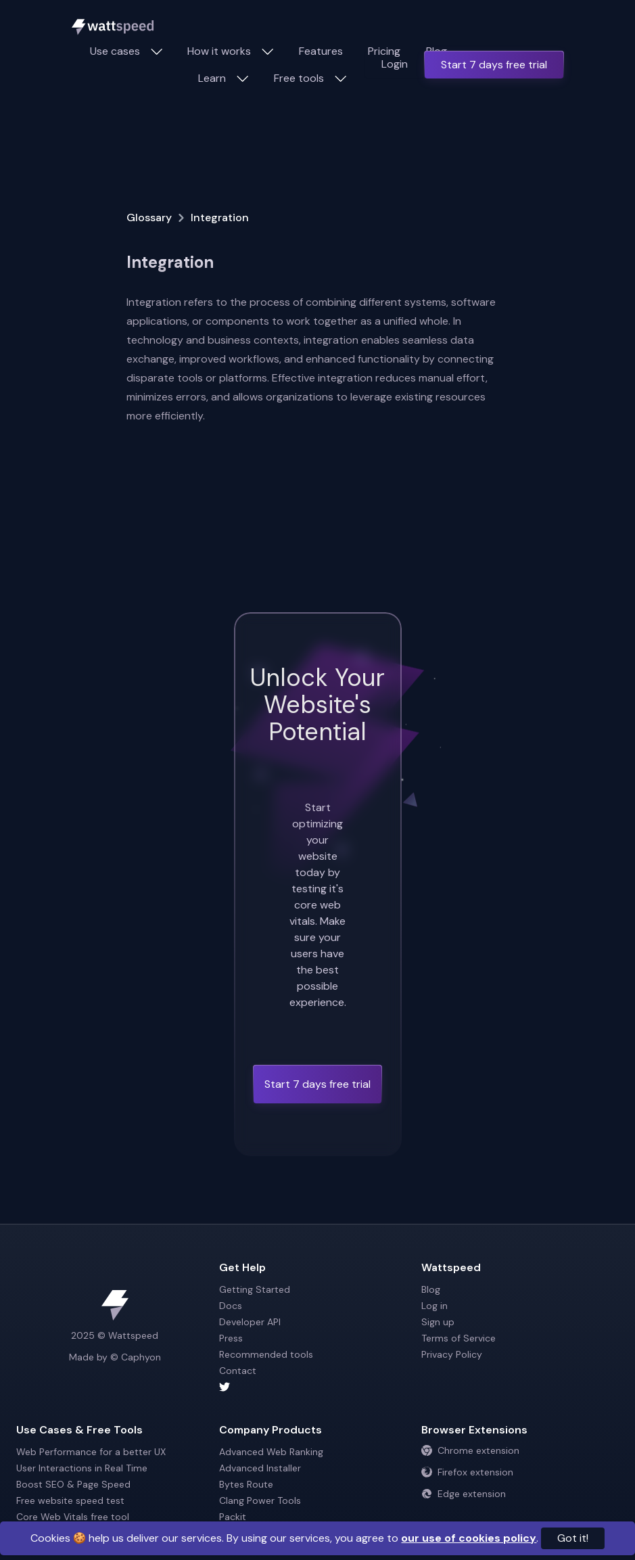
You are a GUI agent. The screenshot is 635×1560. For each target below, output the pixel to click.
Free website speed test (70, 1500)
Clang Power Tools (260, 1500)
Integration (220, 217)
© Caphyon (135, 1357)
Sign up (437, 1322)
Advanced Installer (260, 1468)
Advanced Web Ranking (271, 1452)
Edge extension (463, 1494)
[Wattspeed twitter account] (318, 1387)
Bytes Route (246, 1484)
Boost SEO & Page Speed (73, 1484)
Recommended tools (266, 1354)
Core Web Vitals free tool (72, 1517)
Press (231, 1338)
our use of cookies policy (468, 1538)
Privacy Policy (451, 1354)
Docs (230, 1306)
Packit (232, 1517)
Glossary (149, 217)
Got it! (572, 1538)
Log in (434, 1306)
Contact (237, 1370)
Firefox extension (467, 1472)
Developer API (250, 1322)
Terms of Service (458, 1338)
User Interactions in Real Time (81, 1468)
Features (321, 51)
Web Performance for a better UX (91, 1452)
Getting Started (254, 1289)
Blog (430, 1289)
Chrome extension (470, 1450)
